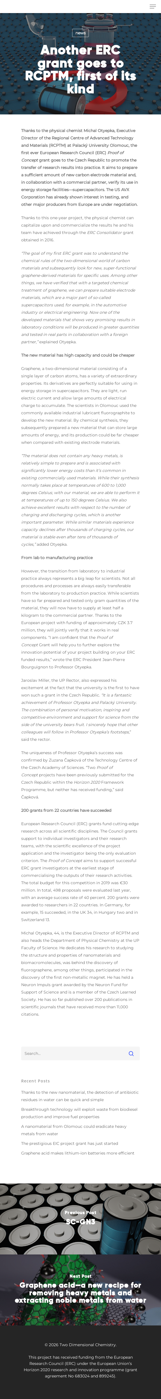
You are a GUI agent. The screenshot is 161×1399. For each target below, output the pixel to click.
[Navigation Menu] (153, 6)
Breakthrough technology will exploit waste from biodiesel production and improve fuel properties (79, 1113)
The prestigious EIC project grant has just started (69, 1143)
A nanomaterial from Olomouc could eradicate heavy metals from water (74, 1130)
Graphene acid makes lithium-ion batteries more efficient (77, 1153)
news (80, 32)
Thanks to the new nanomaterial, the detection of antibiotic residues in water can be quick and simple (80, 1096)
